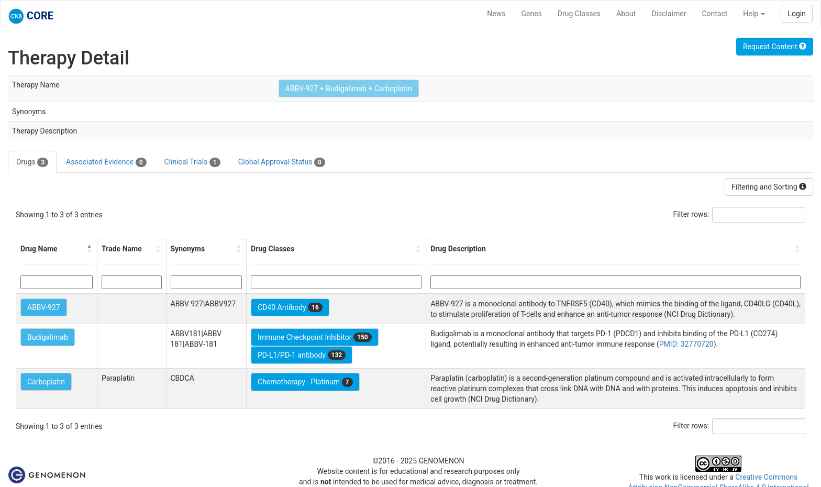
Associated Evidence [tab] (106, 162)
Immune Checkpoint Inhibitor (315, 337)
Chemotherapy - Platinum (305, 382)
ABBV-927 (43, 307)
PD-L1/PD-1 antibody (302, 355)
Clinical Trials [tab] (192, 162)
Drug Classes (579, 13)
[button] (89, 249)
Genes (532, 13)
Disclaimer (668, 13)
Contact (714, 13)
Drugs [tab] (32, 162)
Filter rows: (691, 214)
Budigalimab (47, 337)
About (626, 13)
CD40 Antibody (290, 307)
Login (796, 13)
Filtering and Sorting (768, 187)
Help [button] (754, 13)
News (496, 13)
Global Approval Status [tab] (281, 162)
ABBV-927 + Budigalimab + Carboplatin (348, 88)
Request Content (774, 46)
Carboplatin (46, 382)
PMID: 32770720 (686, 344)
